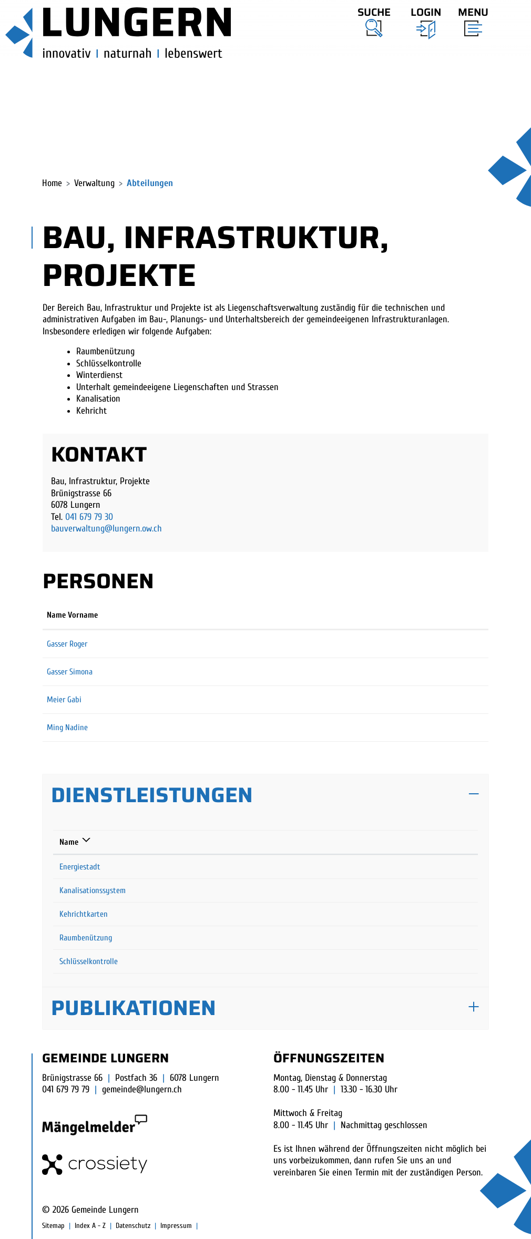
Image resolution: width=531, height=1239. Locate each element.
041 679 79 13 (390, 914)
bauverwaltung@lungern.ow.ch (106, 528)
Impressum (176, 1225)
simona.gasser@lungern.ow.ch (346, 672)
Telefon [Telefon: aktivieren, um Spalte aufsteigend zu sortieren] (381, 842)
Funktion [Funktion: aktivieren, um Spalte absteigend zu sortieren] (194, 615)
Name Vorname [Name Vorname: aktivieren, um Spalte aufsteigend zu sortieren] (72, 615)
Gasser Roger (67, 644)
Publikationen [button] (133, 1008)
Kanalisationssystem (92, 890)
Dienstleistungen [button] (152, 795)
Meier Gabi (64, 699)
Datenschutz (133, 1225)
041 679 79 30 (89, 517)
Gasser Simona (70, 672)
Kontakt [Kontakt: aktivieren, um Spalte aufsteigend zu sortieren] (312, 615)
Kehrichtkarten (83, 914)
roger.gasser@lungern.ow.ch (343, 644)
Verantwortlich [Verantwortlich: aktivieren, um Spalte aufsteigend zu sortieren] (247, 842)
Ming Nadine (67, 727)
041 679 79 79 (65, 1089)
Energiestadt (79, 867)
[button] (374, 20)
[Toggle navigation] (470, 19)
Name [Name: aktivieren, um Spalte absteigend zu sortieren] (68, 842)
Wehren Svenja (246, 914)
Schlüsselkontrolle (88, 961)
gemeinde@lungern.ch (142, 1089)
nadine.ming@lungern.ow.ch (344, 727)
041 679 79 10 (390, 938)
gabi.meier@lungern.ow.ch (341, 699)
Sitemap (53, 1225)
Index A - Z (90, 1225)
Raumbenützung (85, 938)
